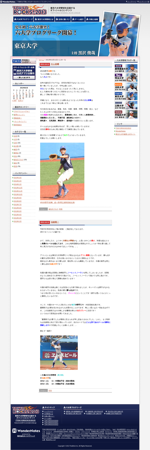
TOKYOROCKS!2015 (49, 429)
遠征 (15, 163)
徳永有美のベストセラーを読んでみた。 (98, 429)
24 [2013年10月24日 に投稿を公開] (23, 97)
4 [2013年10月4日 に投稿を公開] (26, 92)
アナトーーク (85, 431)
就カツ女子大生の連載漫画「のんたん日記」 (56, 437)
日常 (15, 143)
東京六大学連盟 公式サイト (125, 134)
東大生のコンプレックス (106, 435)
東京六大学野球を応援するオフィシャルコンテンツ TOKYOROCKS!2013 (29, 9)
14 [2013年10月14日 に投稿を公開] (14, 95)
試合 (50, 390)
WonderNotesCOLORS (96, 433)
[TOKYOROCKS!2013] (25, 420)
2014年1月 (18, 184)
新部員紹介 (18, 125)
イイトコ (49, 431)
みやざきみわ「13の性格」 (75, 429)
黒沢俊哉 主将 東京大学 (73, 413)
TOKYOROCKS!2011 (51, 422)
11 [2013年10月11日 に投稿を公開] (26, 94)
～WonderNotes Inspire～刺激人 (63, 431)
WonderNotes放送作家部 (113, 433)
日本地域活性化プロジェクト (71, 435)
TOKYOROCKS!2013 (123, 128)
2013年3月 (18, 218)
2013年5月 (18, 211)
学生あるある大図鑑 (129, 433)
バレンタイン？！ (20, 121)
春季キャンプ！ (19, 115)
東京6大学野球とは (44, 19)
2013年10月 (18, 194)
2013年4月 (18, 214)
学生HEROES (121, 429)
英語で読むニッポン (79, 437)
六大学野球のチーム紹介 (78, 19)
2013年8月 (18, 201)
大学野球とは (48, 414)
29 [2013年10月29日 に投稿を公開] (17, 98)
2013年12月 (18, 188)
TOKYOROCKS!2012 (51, 424)
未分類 (16, 146)
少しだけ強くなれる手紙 (94, 437)
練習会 (16, 153)
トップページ (132, 1)
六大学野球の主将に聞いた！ (63, 19)
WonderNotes (121, 131)
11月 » (20, 100)
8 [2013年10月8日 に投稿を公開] (16, 94)
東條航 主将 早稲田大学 (114, 413)
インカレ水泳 (61, 429)
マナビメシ (108, 431)
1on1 (114, 429)
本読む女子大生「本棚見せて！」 (126, 435)
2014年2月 (18, 181)
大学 (15, 139)
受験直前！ (18, 118)
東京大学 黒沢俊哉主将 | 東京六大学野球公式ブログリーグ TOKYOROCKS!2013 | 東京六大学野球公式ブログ (75, 39)
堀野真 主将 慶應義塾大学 (74, 411)
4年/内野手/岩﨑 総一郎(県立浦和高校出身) (57, 202)
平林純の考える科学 (97, 431)
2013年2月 (18, 221)
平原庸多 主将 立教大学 (94, 413)
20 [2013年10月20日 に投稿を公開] (33, 95)
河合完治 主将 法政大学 (115, 411)
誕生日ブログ (53, 209)
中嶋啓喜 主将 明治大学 (95, 411)
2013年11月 (18, 191)
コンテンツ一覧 (144, 1)
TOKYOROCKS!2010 (51, 420)
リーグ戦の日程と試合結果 (92, 19)
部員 (60, 209)
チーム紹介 (48, 418)
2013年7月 (18, 204)
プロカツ (77, 431)
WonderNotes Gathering (89, 435)
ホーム (41, 60)
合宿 (15, 136)
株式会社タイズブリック (26, 436)
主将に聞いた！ (49, 416)
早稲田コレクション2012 (54, 433)
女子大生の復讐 (55, 435)
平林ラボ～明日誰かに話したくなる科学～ (117, 437)
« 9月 (14, 100)
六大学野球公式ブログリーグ (23, 19)
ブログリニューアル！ (22, 111)
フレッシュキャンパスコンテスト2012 (75, 433)
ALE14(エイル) (51, 439)
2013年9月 (18, 198)
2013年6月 (18, 208)
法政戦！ (55, 222)
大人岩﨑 (55, 64)
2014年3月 (18, 177)
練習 (15, 149)
